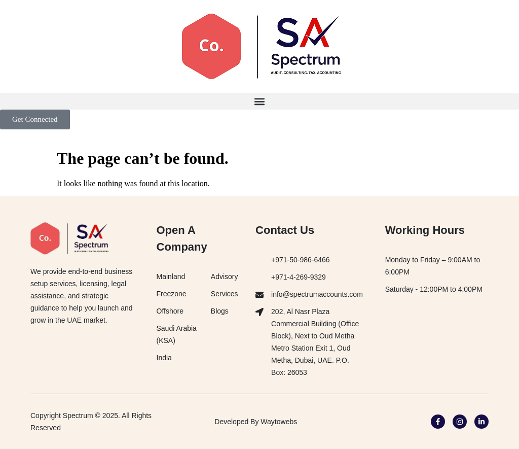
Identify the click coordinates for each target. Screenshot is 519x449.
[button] (259, 101)
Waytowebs (279, 422)
